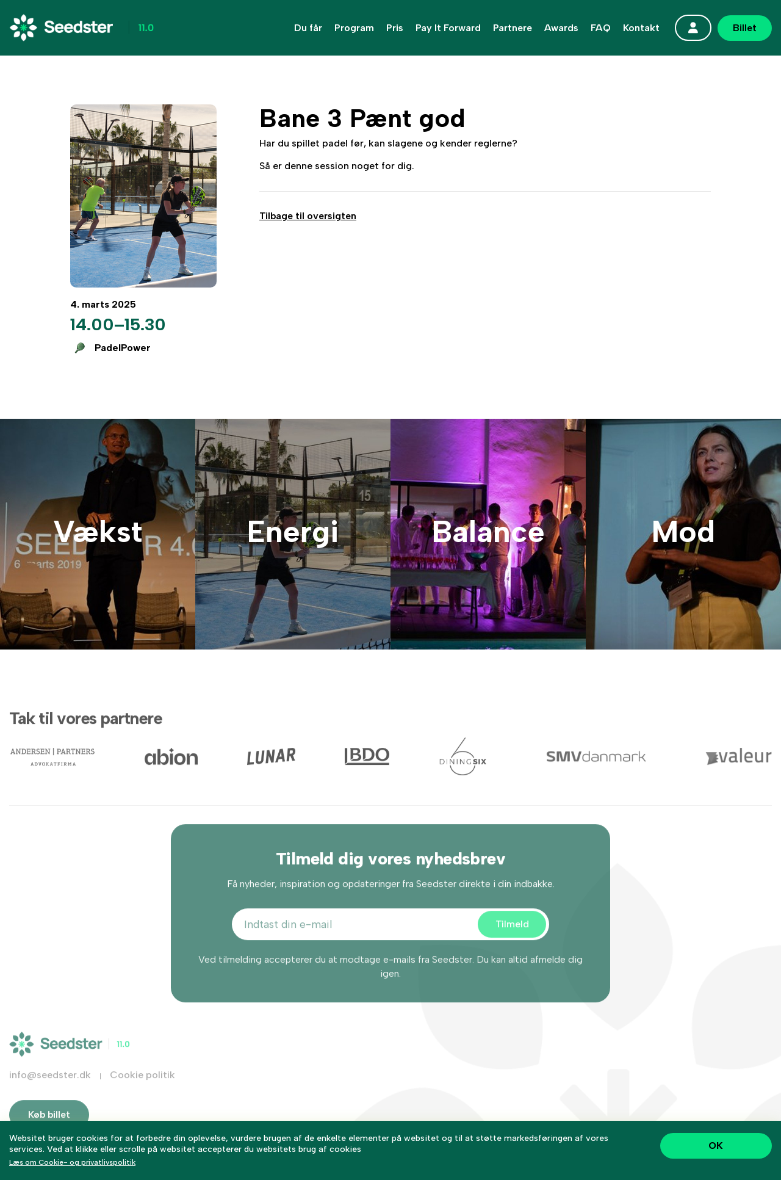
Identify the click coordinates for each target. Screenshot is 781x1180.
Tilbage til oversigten (307, 216)
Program (354, 28)
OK (715, 1145)
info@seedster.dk (50, 1092)
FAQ (601, 28)
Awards (561, 28)
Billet (745, 28)
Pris (394, 28)
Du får (308, 28)
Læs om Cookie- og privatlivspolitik (72, 1162)
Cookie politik (142, 1092)
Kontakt (641, 28)
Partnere (512, 28)
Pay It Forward (448, 28)
